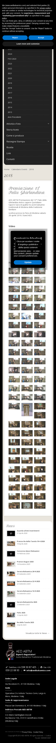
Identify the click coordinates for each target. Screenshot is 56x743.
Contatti (10, 159)
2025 (10, 49)
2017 (10, 93)
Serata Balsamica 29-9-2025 (28, 571)
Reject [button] (15, 38)
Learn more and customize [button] (28, 44)
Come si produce (15, 135)
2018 (10, 88)
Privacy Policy (27, 732)
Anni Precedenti (14, 117)
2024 (10, 54)
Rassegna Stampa (28, 141)
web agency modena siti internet (13, 732)
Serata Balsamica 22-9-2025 (28, 581)
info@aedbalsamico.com (37, 670)
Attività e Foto (28, 123)
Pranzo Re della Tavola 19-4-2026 (31, 541)
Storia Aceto (12, 129)
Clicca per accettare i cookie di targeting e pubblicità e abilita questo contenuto (28, 244)
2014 (10, 107)
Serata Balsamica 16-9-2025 (28, 591)
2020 (10, 78)
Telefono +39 (21, 667)
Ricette (9, 147)
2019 (10, 83)
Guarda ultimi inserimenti (28, 531)
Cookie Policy (38, 732)
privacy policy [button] (45, 8)
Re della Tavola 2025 (25, 622)
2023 (10, 63)
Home (6, 169)
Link (8, 153)
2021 (10, 73)
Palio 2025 (21, 612)
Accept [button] (41, 38)
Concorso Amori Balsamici (28, 551)
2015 (10, 102)
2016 (10, 97)
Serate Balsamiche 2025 (27, 602)
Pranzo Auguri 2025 (25, 561)
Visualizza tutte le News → (38, 633)
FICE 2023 (12, 59)
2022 (10, 68)
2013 (10, 112)
